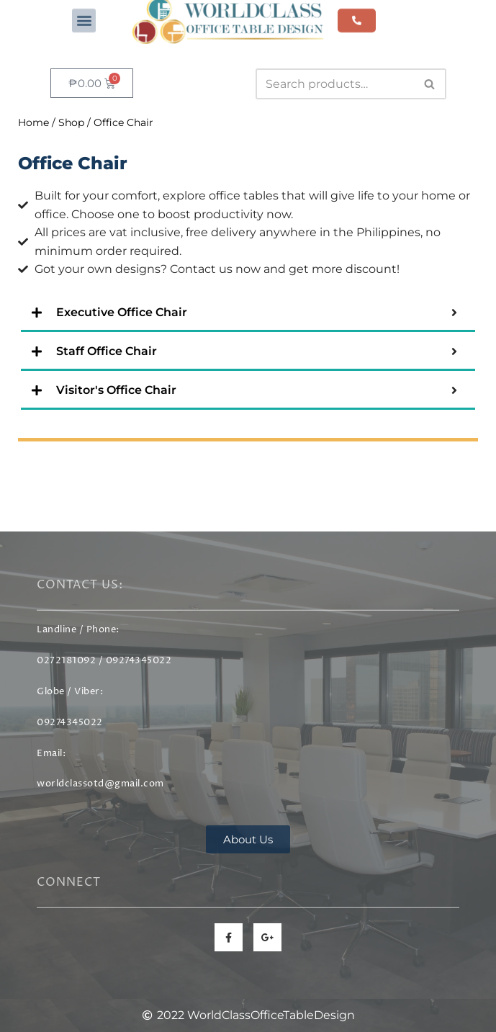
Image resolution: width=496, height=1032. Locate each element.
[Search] (335, 83)
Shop (71, 122)
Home (33, 122)
